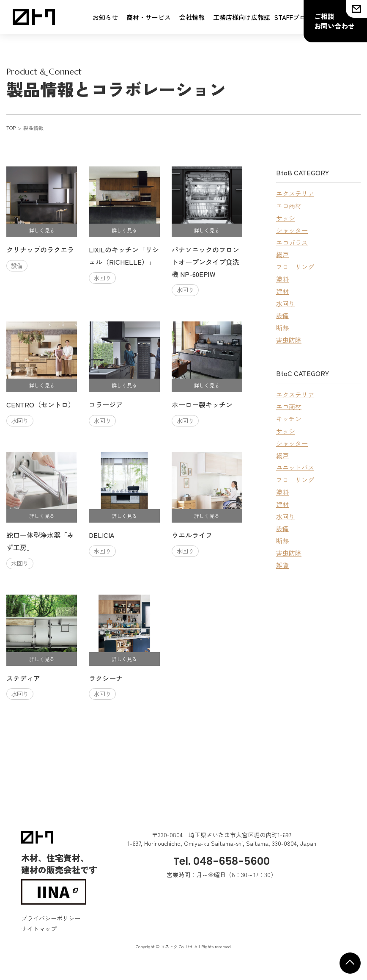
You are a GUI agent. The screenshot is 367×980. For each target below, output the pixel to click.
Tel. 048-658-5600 (221, 861)
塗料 (282, 278)
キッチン (288, 418)
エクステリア (295, 193)
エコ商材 (288, 205)
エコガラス (292, 242)
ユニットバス (295, 467)
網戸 (282, 254)
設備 (282, 315)
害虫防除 (288, 339)
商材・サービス (148, 17)
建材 (282, 291)
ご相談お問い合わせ (334, 21)
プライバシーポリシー (50, 918)
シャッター (292, 230)
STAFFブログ (293, 17)
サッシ (285, 217)
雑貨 (282, 565)
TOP (11, 127)
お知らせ (105, 17)
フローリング (295, 266)
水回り (285, 303)
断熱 (282, 327)
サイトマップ (39, 929)
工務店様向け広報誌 (241, 17)
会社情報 (192, 17)
